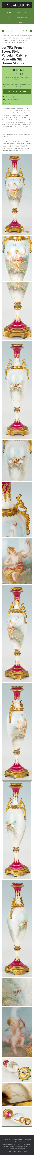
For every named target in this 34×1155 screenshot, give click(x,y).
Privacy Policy (12, 1151)
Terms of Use (22, 1151)
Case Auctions (17, 5)
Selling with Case (17, 91)
